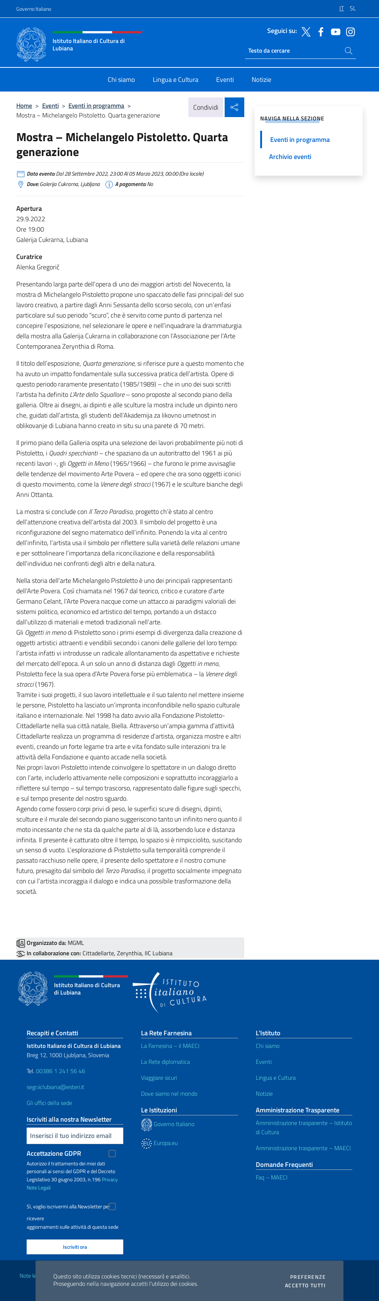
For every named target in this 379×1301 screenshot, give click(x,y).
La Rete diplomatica (165, 1061)
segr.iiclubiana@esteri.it (55, 1086)
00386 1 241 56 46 (60, 1070)
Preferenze (308, 1277)
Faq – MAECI (272, 1177)
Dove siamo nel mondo (169, 1093)
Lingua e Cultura (276, 1077)
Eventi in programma (96, 105)
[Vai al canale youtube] (333, 31)
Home (24, 105)
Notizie (264, 1093)
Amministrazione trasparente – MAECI (303, 1148)
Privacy (110, 1179)
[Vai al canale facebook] (319, 31)
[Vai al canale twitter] (304, 31)
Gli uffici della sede (49, 1102)
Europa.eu (159, 1142)
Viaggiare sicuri (159, 1077)
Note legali (32, 1275)
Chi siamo (267, 1045)
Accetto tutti (305, 1285)
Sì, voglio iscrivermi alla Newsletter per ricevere (68, 1207)
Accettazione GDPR (54, 1153)
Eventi (50, 105)
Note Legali (39, 1187)
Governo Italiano (33, 9)
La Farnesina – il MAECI (170, 1045)
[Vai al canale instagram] (348, 31)
